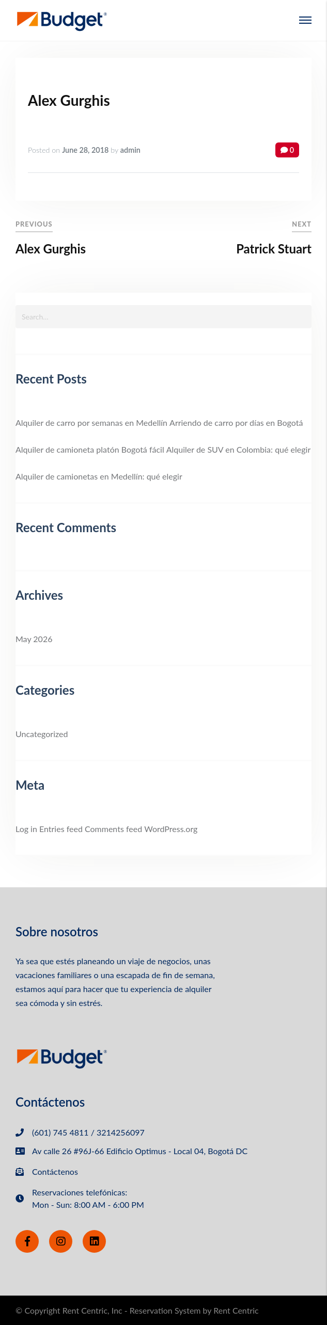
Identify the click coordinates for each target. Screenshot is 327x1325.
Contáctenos (55, 1171)
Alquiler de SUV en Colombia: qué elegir (238, 449)
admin (130, 150)
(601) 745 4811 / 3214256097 (88, 1132)
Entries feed (61, 829)
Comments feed (113, 829)
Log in (26, 829)
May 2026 (33, 639)
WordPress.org (170, 829)
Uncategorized (41, 734)
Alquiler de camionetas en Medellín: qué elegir (98, 476)
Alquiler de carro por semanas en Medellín (91, 422)
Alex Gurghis (69, 100)
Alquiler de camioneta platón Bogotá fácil (89, 449)
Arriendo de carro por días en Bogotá (236, 422)
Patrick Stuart (274, 248)
